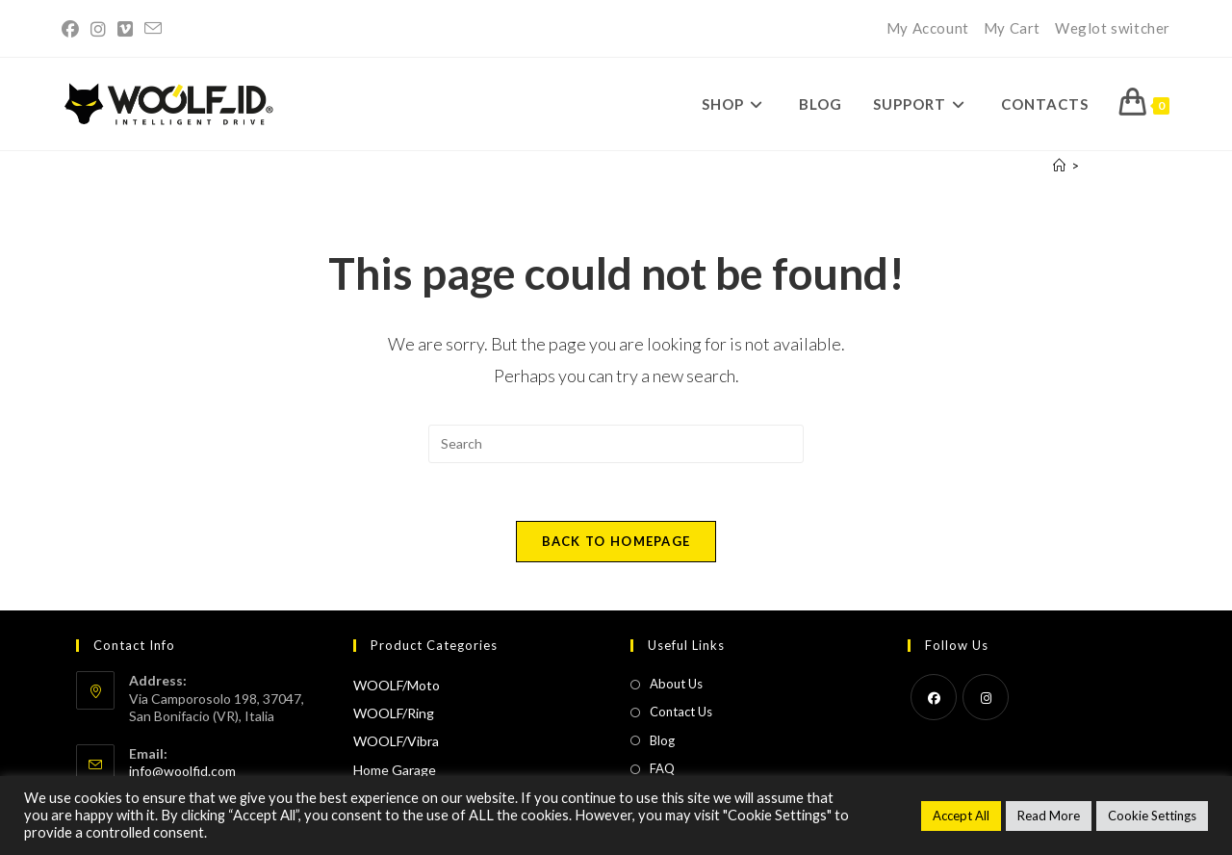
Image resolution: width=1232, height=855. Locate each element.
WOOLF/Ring (393, 713)
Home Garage (394, 770)
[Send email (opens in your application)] (153, 29)
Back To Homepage (616, 541)
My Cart (1012, 28)
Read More (1048, 815)
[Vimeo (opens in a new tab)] (125, 29)
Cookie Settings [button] (1152, 815)
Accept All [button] (961, 815)
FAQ (662, 768)
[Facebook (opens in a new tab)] (73, 29)
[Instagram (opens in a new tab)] (98, 29)
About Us (676, 683)
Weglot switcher (1112, 28)
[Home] (1059, 165)
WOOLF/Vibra (396, 741)
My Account (927, 28)
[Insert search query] (616, 444)
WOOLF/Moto (396, 685)
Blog (662, 740)
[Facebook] (934, 697)
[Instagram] (985, 697)
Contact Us (681, 711)
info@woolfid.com (182, 771)
